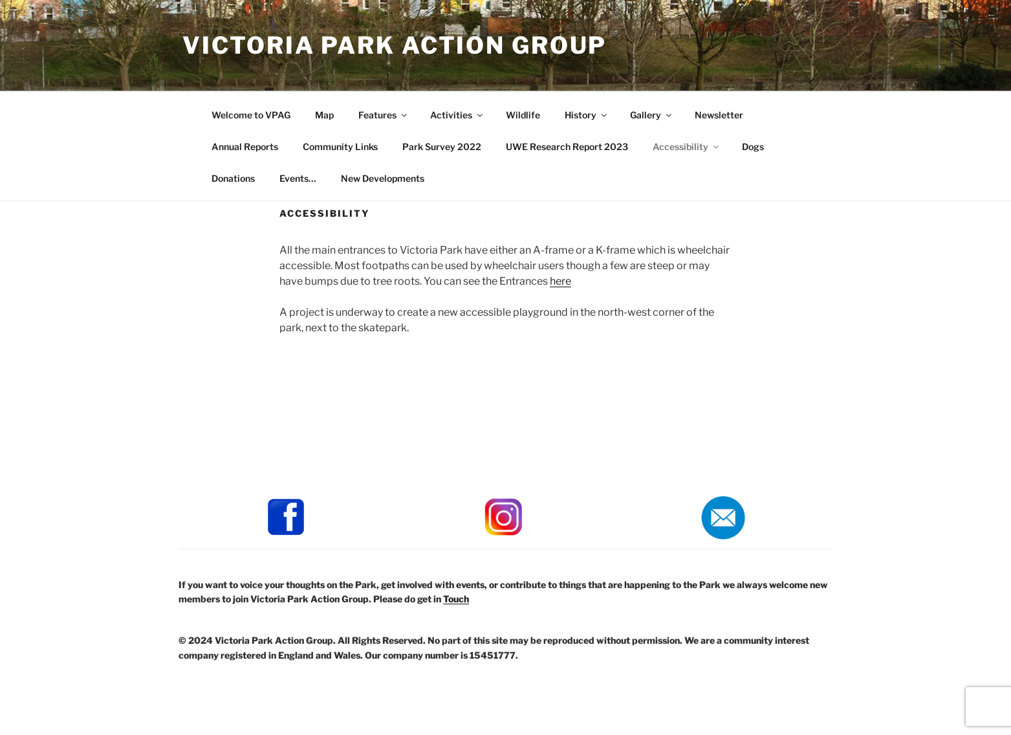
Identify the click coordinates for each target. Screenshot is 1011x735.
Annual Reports (245, 146)
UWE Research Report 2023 (567, 146)
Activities (457, 114)
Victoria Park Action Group (394, 45)
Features (383, 114)
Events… (297, 178)
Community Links (340, 146)
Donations (233, 178)
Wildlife (523, 114)
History (587, 114)
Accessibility (687, 146)
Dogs (753, 146)
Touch (456, 598)
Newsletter (719, 114)
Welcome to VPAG (251, 114)
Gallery (651, 114)
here (560, 281)
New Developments (382, 178)
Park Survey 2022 (441, 146)
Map (324, 114)
